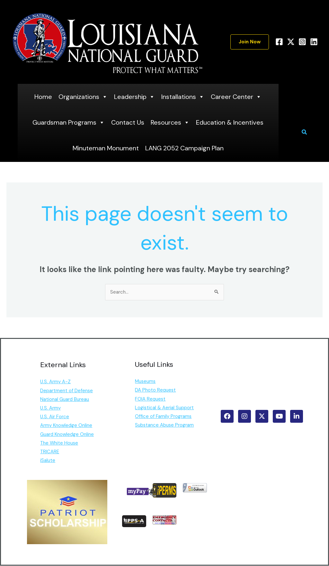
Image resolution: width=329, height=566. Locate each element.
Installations (182, 97)
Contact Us (127, 122)
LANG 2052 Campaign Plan (184, 148)
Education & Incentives (229, 122)
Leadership (134, 97)
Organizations (83, 97)
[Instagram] (302, 42)
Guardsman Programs (68, 122)
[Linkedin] (314, 42)
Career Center (236, 97)
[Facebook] (279, 42)
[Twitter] (291, 42)
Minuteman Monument (106, 148)
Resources (170, 122)
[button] (249, 41)
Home (43, 97)
